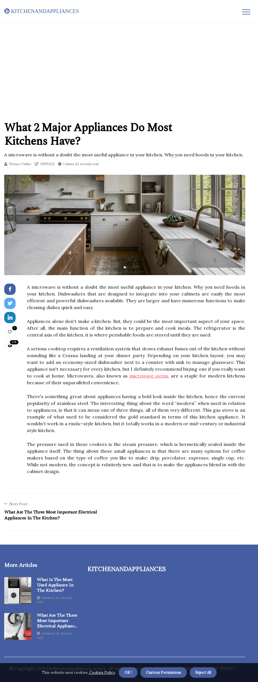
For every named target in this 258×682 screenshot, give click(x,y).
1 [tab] (125, 267)
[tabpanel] (124, 225)
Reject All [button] (203, 672)
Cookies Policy (101, 672)
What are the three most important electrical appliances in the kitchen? (58, 621)
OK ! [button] (128, 672)
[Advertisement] (129, 64)
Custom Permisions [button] (163, 672)
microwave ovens (149, 376)
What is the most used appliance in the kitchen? (55, 585)
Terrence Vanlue (20, 164)
